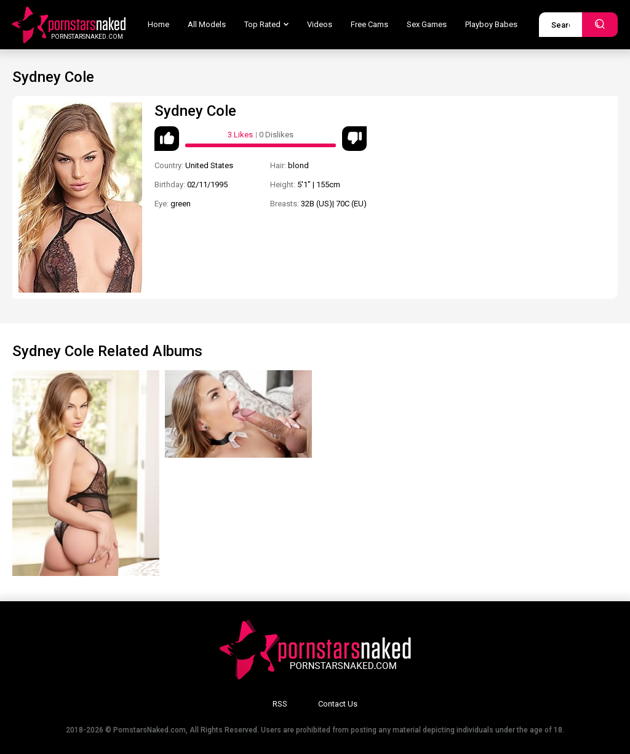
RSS (280, 703)
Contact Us (337, 703)
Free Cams (369, 24)
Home (158, 24)
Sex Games (427, 24)
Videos (319, 24)
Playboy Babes (491, 24)
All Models (207, 24)
